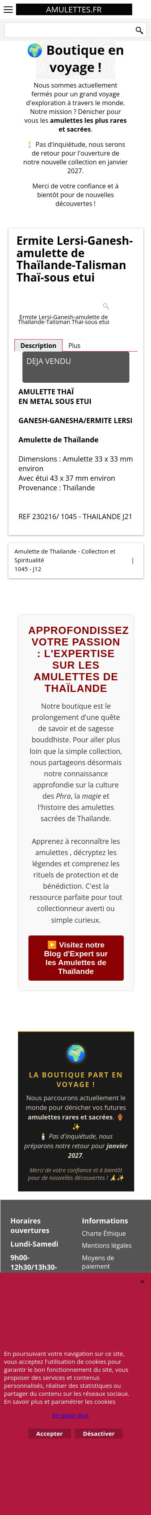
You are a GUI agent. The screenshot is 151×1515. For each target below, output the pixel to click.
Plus (74, 345)
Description (38, 345)
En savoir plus (70, 1415)
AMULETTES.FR (74, 9)
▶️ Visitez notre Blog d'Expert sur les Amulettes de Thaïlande (76, 958)
